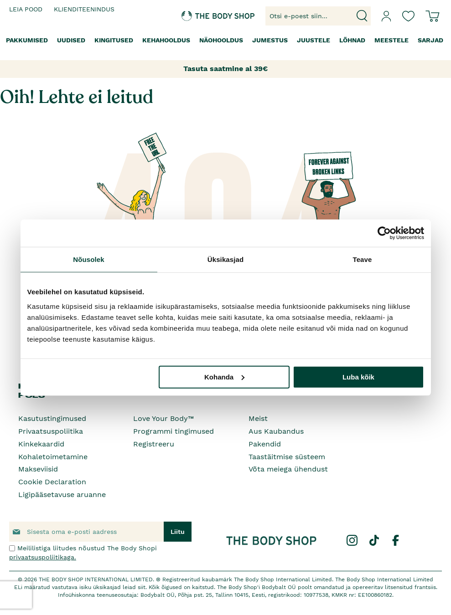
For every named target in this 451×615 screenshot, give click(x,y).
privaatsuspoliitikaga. (42, 557)
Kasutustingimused (52, 418)
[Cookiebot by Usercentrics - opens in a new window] (384, 233)
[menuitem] (27, 40)
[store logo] (200, 16)
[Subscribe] (178, 532)
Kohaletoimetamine (53, 456)
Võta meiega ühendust (288, 469)
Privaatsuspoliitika (50, 431)
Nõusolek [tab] (88, 259)
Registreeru (153, 444)
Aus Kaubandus (276, 431)
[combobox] (318, 16)
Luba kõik (358, 376)
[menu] (225, 40)
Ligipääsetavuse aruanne (62, 494)
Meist (258, 418)
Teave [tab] (362, 259)
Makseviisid (38, 469)
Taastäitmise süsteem (287, 456)
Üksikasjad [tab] (225, 259)
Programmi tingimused (173, 431)
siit (141, 587)
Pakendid (265, 444)
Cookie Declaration (52, 481)
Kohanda (224, 376)
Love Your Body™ (163, 418)
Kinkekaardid (41, 444)
